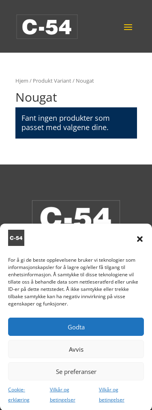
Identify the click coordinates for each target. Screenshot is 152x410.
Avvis (76, 354)
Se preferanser (76, 377)
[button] (140, 244)
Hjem (21, 80)
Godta (76, 332)
